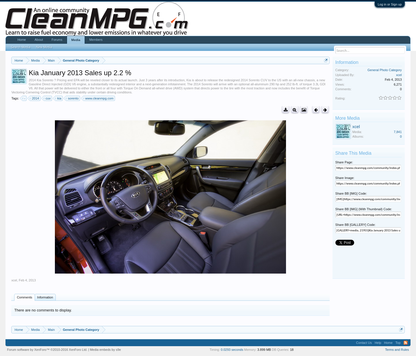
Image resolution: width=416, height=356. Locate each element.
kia (58, 98)
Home (21, 39)
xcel (14, 280)
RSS (406, 343)
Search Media (20, 47)
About (39, 39)
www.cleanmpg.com (98, 98)
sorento (72, 98)
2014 (34, 98)
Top (398, 342)
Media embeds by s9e (105, 349)
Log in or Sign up (390, 4)
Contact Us (364, 342)
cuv (47, 98)
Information (45, 297)
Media (75, 40)
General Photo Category (384, 70)
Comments (24, 297)
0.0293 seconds (232, 349)
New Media (44, 47)
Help (378, 342)
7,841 (398, 132)
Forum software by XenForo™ (47, 349)
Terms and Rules (397, 349)
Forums (56, 39)
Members (96, 39)
